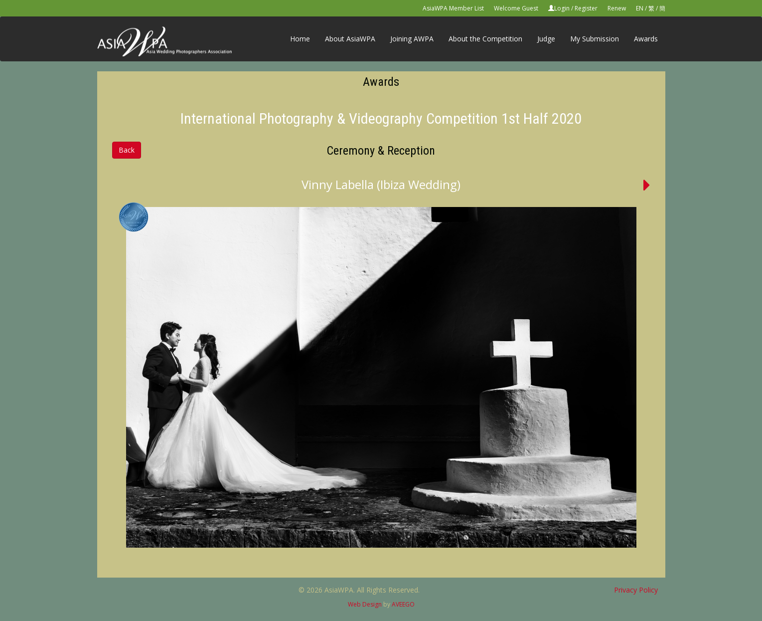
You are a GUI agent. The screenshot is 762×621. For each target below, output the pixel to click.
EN (639, 8)
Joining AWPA (412, 38)
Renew (617, 8)
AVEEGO (403, 604)
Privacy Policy (636, 590)
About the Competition (485, 38)
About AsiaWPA (350, 38)
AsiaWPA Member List (453, 8)
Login (562, 8)
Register (586, 8)
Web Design (365, 604)
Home (300, 38)
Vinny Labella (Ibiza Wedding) (381, 184)
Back (127, 150)
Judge (546, 38)
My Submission (594, 38)
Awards (646, 38)
